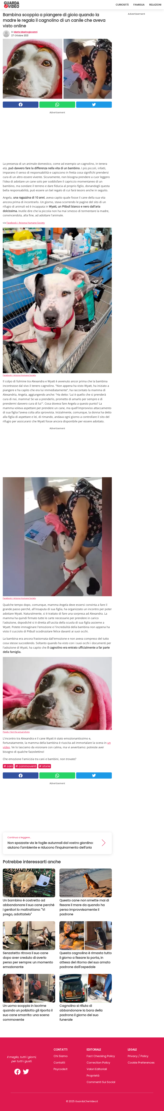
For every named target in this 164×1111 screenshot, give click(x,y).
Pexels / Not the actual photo (16, 732)
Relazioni (155, 4)
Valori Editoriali (97, 1069)
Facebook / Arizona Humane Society (25, 222)
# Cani (8, 766)
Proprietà (93, 1075)
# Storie (44, 766)
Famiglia (139, 4)
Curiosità (122, 4)
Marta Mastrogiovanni (25, 32)
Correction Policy (98, 1062)
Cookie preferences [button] (141, 1062)
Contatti (59, 1062)
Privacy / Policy (138, 1056)
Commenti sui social (101, 1082)
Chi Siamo (61, 1056)
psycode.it (60, 1069)
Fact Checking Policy (101, 1056)
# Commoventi (25, 766)
